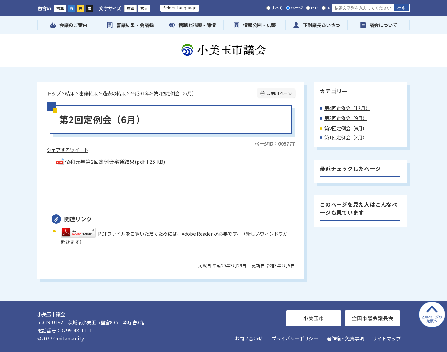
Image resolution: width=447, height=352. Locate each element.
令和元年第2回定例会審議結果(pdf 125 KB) (110, 161)
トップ (54, 93)
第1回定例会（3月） (345, 137)
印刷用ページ (279, 93)
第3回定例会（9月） (345, 118)
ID (329, 8)
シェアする (58, 149)
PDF (314, 8)
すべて (277, 8)
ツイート (79, 149)
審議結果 (88, 93)
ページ (297, 8)
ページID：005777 (275, 143)
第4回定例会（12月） (347, 108)
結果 (69, 93)
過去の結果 (114, 93)
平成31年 (140, 93)
